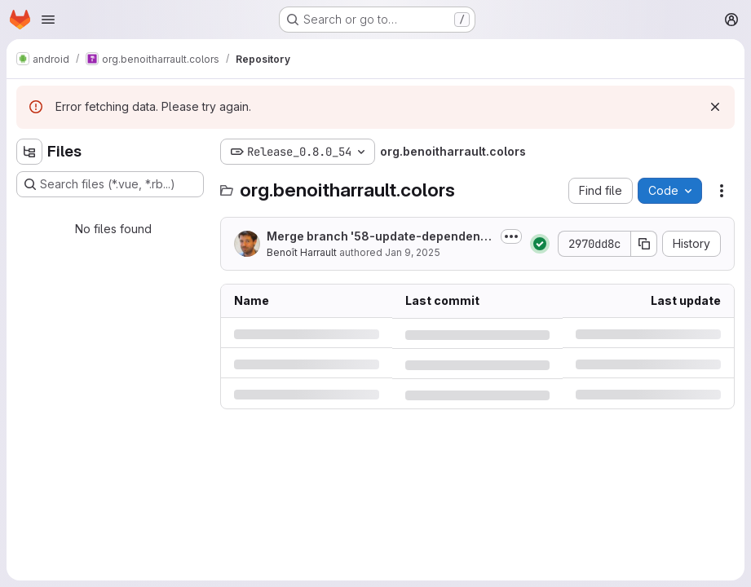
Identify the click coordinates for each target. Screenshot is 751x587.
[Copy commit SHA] (644, 244)
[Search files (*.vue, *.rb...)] (110, 184)
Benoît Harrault (302, 252)
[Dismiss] (715, 107)
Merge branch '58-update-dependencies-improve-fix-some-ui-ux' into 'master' (380, 237)
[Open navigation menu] (48, 20)
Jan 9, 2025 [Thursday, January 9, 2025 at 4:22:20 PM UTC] (412, 252)
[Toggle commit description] (511, 236)
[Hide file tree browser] (29, 152)
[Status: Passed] (540, 244)
